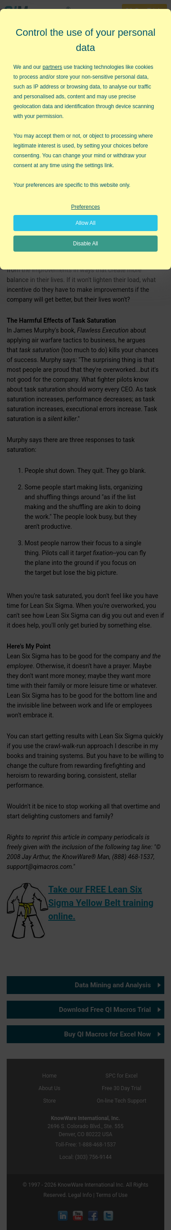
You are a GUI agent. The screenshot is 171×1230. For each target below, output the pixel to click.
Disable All (85, 243)
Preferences (85, 207)
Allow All (85, 223)
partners (52, 67)
